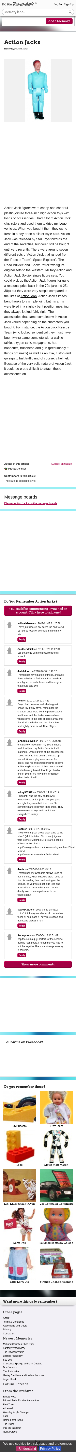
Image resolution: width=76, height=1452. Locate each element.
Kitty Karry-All (19, 1265)
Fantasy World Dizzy (14, 1348)
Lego (19, 1148)
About (6, 1318)
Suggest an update (61, 463)
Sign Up (69, 4)
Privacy (7, 1329)
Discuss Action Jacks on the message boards (30, 503)
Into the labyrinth (12, 1427)
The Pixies (8, 1424)
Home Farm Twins (13, 1420)
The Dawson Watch (13, 1352)
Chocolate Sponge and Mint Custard (22, 1363)
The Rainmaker (11, 1371)
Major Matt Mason (56, 1148)
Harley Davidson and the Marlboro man (24, 1375)
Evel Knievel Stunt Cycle (19, 1187)
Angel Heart (9, 1379)
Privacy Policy (50, 1448)
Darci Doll (19, 1226)
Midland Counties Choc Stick (18, 1344)
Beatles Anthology (12, 1355)
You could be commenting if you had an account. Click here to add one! (38, 610)
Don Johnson (10, 1367)
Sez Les (7, 1359)
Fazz (5, 1416)
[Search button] (70, 12)
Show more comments (38, 964)
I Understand (26, 1448)
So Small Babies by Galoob (56, 1226)
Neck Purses (10, 1431)
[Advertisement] (38, 165)
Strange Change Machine (56, 1265)
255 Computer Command (56, 1187)
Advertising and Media (15, 1325)
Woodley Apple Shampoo (16, 1412)
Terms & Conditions (13, 1321)
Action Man (28, 296)
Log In (58, 4)
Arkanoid (8, 1408)
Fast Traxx (8, 1404)
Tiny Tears (56, 1109)
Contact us (9, 1333)
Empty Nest (9, 1396)
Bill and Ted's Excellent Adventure (21, 1400)
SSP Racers (19, 1109)
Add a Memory (59, 21)
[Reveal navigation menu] (7, 21)
